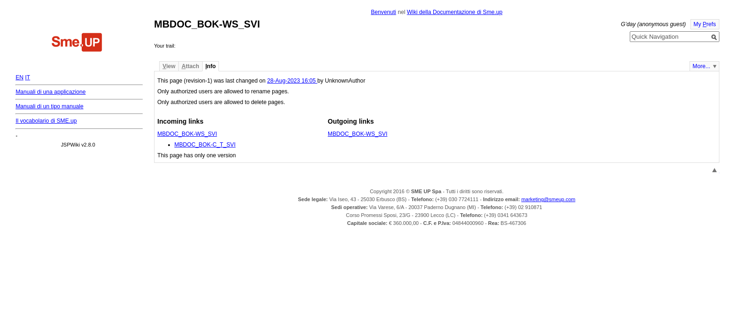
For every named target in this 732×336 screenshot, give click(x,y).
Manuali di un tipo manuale (49, 106)
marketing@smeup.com (548, 199)
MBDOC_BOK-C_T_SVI (205, 144)
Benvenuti (383, 12)
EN (19, 77)
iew (168, 66)
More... (702, 66)
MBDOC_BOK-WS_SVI (187, 134)
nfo (210, 66)
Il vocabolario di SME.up (46, 121)
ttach (190, 66)
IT (27, 77)
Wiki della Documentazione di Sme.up (454, 12)
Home (77, 43)
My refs (705, 24)
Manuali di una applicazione (50, 92)
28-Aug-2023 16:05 (292, 80)
